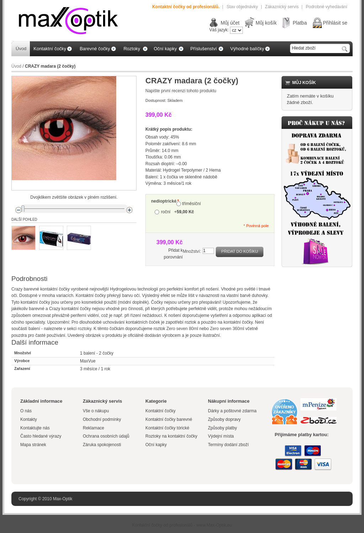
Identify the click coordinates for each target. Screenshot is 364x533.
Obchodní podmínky (102, 419)
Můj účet (230, 23)
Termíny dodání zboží (228, 444)
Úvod (16, 66)
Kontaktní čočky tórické (167, 427)
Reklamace (93, 427)
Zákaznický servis (282, 6)
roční (177, 211)
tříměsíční (191, 203)
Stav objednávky (242, 6)
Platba (300, 23)
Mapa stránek (33, 444)
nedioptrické (163, 201)
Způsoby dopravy (224, 419)
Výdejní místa (221, 436)
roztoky (84, 328)
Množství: (192, 251)
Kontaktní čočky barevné (168, 419)
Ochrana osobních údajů (106, 436)
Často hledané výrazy (40, 436)
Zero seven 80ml (182, 328)
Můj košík (266, 23)
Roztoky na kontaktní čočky (171, 436)
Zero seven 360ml (227, 328)
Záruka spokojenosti (102, 444)
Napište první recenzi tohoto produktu (180, 90)
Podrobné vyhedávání (326, 6)
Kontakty (28, 419)
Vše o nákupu (96, 410)
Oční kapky (156, 444)
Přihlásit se (335, 23)
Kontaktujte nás (35, 427)
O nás (26, 410)
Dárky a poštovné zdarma (232, 410)
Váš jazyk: (219, 29)
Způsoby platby (222, 427)
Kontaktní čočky (161, 410)
